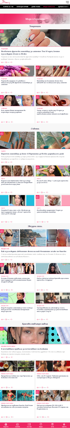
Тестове (29, 424)
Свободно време (22, 7)
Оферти (64, 424)
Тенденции (35, 26)
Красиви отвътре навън (35, 324)
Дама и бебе (35, 7)
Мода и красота (49, 7)
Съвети (35, 128)
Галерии (17, 424)
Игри (52, 424)
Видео (41, 424)
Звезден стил (35, 226)
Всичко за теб (8, 7)
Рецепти (5, 424)
